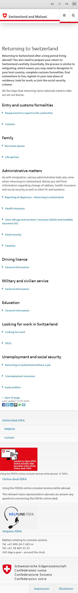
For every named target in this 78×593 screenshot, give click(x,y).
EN (74, 3)
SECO (8, 339)
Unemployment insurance (20, 372)
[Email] (23, 400)
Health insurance (15, 204)
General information (17, 263)
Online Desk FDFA (13, 416)
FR (66, 3)
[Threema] (16, 400)
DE (52, 3)
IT (59, 3)
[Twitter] (8, 400)
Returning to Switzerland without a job (27, 361)
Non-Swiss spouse (15, 141)
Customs (10, 120)
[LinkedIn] (12, 400)
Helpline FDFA (12, 527)
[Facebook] (4, 400)
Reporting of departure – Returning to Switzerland (34, 193)
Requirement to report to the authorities (29, 109)
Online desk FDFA (14, 475)
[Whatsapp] (20, 400)
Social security (13, 230)
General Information (17, 306)
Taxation (10, 241)
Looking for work (15, 328)
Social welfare (13, 383)
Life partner (12, 153)
